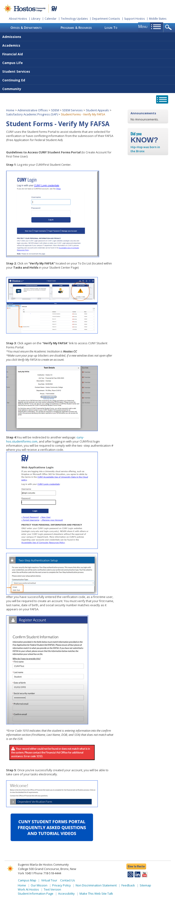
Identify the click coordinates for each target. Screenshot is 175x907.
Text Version (52, 889)
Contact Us (67, 880)
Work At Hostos (28, 889)
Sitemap (145, 885)
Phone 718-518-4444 (47, 873)
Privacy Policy (61, 885)
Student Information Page (35, 893)
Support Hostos (134, 19)
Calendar (51, 19)
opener (169, 27)
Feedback (128, 885)
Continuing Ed (13, 80)
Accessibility (66, 893)
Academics (11, 45)
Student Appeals (97, 110)
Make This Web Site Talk (96, 893)
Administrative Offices (33, 110)
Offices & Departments (26, 27)
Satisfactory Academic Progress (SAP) (32, 114)
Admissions (11, 37)
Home (10, 110)
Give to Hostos (136, 866)
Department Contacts (106, 19)
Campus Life (12, 63)
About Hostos (18, 19)
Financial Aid (12, 54)
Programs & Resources (76, 27)
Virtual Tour (49, 880)
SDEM (55, 110)
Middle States (157, 19)
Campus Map (27, 880)
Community (11, 89)
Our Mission (39, 885)
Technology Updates (74, 19)
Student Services (16, 71)
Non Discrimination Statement (96, 885)
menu (142, 26)
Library (35, 19)
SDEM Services (72, 110)
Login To (111, 27)
